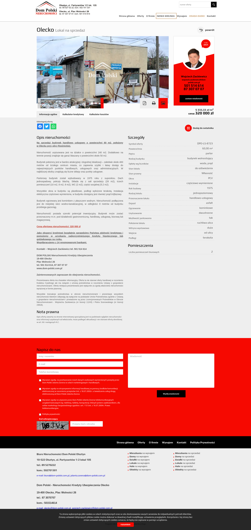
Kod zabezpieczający (48, 419)
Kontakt (211, 16)
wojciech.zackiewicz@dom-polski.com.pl (194, 81)
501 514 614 (194, 86)
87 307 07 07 (194, 89)
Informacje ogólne (48, 114)
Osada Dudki (197, 16)
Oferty (140, 16)
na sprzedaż (187, 453)
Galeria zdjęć (163, 103)
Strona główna (127, 16)
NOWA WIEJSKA (166, 16)
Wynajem (182, 16)
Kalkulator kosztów (99, 114)
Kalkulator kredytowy (73, 114)
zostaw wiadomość (194, 98)
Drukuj (153, 103)
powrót (209, 29)
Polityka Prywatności (202, 442)
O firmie (150, 16)
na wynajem (142, 453)
